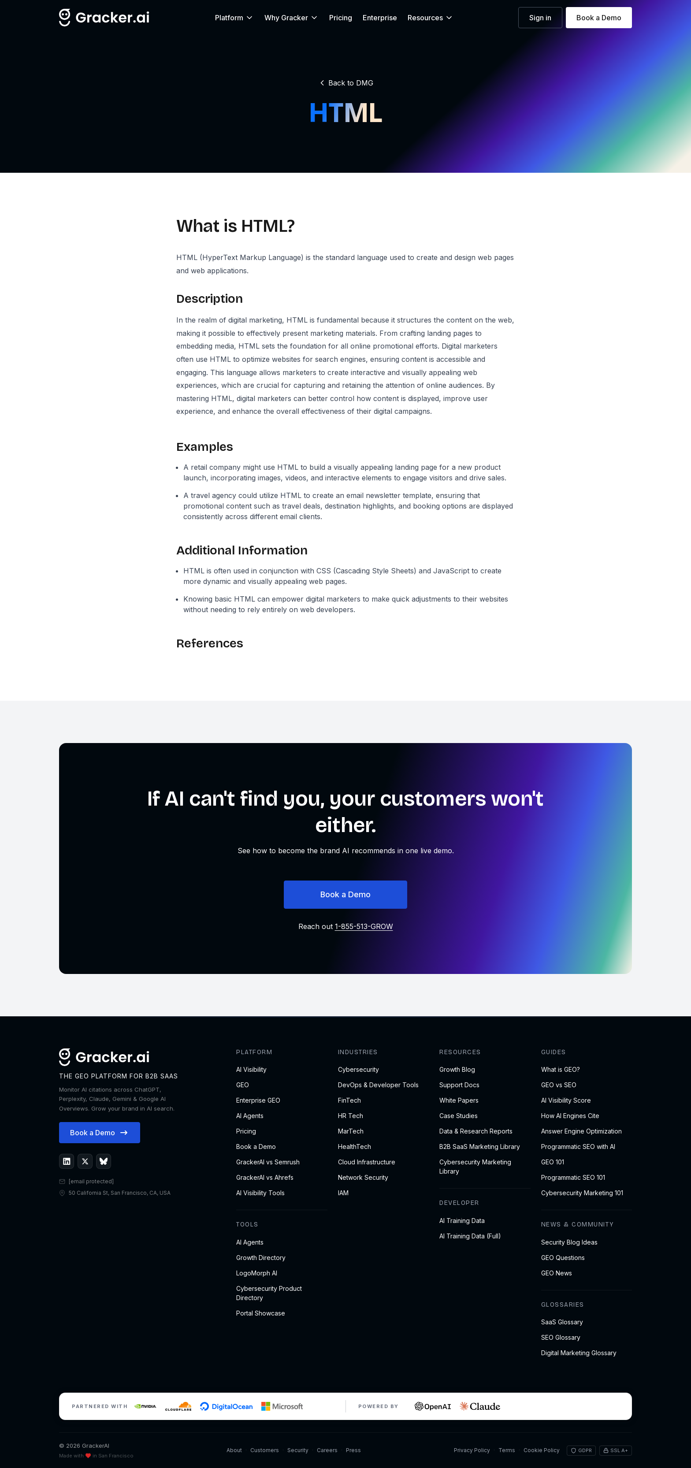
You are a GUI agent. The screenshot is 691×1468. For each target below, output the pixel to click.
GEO (242, 1085)
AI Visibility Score (566, 1100)
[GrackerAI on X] (85, 1161)
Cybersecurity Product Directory (269, 1293)
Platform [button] (234, 17)
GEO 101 (552, 1162)
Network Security (363, 1177)
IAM (343, 1193)
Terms (506, 1450)
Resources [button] (430, 17)
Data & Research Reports (476, 1131)
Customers (264, 1450)
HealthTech (354, 1146)
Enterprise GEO (258, 1100)
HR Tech (350, 1115)
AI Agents (250, 1115)
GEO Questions (563, 1257)
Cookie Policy (542, 1450)
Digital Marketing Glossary (579, 1353)
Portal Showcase (260, 1313)
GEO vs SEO (558, 1085)
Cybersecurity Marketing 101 (582, 1193)
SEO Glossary (560, 1337)
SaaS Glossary (562, 1322)
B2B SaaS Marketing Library (479, 1146)
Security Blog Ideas (569, 1242)
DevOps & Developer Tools (378, 1085)
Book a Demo (598, 17)
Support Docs (459, 1085)
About (234, 1450)
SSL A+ (615, 1450)
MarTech (351, 1131)
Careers (327, 1450)
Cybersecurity (358, 1069)
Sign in (540, 17)
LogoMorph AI (256, 1273)
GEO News (556, 1273)
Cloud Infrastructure (366, 1162)
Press (353, 1450)
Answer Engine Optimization (581, 1131)
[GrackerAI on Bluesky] (103, 1161)
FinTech (349, 1100)
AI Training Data (462, 1220)
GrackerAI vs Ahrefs (264, 1177)
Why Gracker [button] (291, 17)
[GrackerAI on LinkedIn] (66, 1161)
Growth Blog (457, 1069)
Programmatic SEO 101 (573, 1177)
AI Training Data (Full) (470, 1236)
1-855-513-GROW (364, 926)
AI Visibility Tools (260, 1193)
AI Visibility (251, 1069)
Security (297, 1450)
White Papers (459, 1100)
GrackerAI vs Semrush (268, 1162)
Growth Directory (261, 1257)
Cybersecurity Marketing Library (475, 1166)
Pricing (340, 17)
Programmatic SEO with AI (578, 1146)
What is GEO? (560, 1069)
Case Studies (458, 1115)
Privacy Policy (472, 1450)
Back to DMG (345, 82)
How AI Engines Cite (570, 1115)
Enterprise (380, 17)
